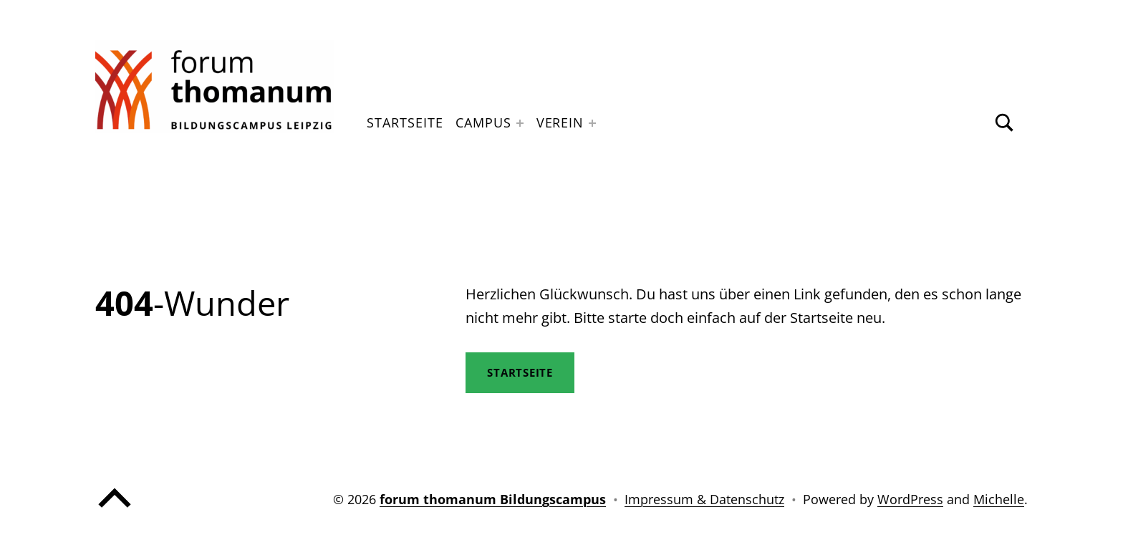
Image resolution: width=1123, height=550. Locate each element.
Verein (560, 122)
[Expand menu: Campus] (520, 123)
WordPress (910, 499)
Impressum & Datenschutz (704, 499)
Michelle (998, 499)
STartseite (520, 372)
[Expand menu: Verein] (592, 123)
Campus (483, 122)
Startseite (405, 122)
